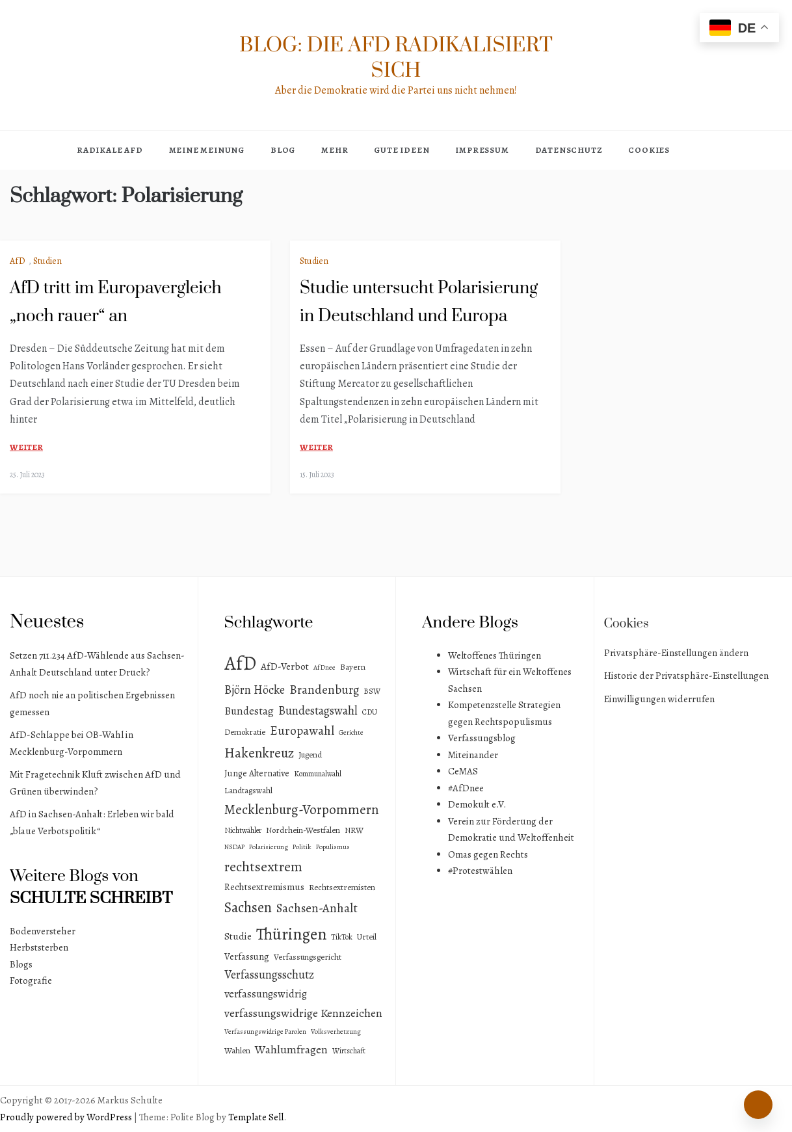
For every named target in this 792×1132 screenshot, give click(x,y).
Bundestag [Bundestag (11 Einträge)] (249, 711)
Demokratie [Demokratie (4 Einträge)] (244, 731)
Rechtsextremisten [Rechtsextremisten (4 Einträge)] (342, 887)
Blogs (21, 964)
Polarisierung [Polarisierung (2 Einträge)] (268, 847)
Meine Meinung (206, 149)
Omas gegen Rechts (488, 854)
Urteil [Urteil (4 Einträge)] (366, 936)
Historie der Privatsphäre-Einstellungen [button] (686, 675)
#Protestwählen (480, 870)
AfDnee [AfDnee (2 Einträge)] (324, 667)
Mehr (334, 149)
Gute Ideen (401, 149)
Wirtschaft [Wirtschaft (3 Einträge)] (348, 1051)
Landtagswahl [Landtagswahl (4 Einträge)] (248, 790)
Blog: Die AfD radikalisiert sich (396, 58)
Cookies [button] (649, 149)
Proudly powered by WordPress (67, 1117)
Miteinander (473, 754)
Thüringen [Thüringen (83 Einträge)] (291, 934)
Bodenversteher (42, 931)
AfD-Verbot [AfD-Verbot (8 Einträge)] (285, 666)
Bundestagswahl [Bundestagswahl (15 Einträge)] (318, 710)
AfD (17, 261)
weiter (26, 447)
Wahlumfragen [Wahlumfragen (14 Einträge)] (291, 1049)
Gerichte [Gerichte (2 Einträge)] (351, 732)
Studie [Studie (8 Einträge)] (238, 936)
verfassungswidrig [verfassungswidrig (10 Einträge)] (265, 993)
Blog (283, 149)
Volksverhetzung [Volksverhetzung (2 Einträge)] (336, 1031)
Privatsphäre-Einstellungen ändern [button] (676, 652)
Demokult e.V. (477, 804)
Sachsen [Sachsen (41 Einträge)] (248, 907)
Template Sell (256, 1117)
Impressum (481, 149)
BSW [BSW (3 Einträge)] (371, 691)
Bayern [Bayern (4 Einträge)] (352, 666)
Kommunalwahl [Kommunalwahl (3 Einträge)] (317, 774)
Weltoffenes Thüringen (494, 655)
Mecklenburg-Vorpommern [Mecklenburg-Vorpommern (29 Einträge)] (301, 809)
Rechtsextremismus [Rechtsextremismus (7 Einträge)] (264, 886)
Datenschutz (569, 149)
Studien (47, 261)
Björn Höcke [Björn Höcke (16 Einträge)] (254, 689)
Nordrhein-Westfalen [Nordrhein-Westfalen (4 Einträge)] (303, 830)
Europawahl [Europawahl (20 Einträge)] (302, 730)
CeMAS (463, 771)
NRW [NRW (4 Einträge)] (354, 830)
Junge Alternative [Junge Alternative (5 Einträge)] (256, 773)
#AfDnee (466, 788)
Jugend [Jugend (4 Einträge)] (310, 754)
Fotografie (31, 980)
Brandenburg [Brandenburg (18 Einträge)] (324, 689)
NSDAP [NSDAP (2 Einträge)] (234, 847)
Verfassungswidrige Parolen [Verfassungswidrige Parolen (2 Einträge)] (265, 1031)
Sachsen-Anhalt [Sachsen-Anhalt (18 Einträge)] (317, 908)
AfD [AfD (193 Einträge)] (240, 663)
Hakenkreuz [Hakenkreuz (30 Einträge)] (259, 753)
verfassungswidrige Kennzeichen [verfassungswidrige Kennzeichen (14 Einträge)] (303, 1013)
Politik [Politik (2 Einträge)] (302, 847)
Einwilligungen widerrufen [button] (659, 698)
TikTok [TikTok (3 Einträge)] (341, 937)
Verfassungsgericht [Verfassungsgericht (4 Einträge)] (307, 956)
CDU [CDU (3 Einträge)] (369, 712)
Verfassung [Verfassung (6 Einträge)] (246, 956)
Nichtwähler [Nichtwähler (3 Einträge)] (242, 830)
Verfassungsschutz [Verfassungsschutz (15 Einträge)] (269, 974)
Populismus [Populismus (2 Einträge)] (333, 847)
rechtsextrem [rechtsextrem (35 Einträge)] (263, 866)
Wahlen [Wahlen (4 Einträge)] (237, 1050)
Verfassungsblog (482, 737)
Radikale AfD (110, 149)
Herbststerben (39, 947)
